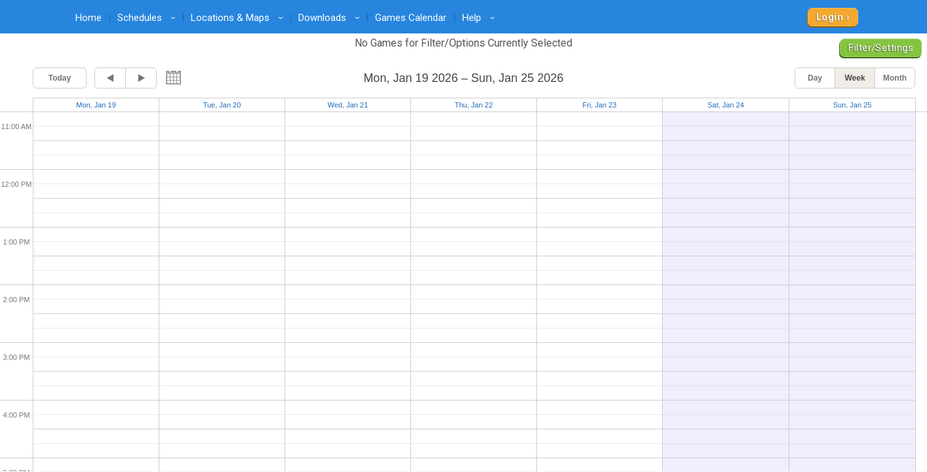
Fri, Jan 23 (600, 105)
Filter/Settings (880, 48)
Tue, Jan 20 (222, 105)
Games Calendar (410, 18)
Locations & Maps (239, 18)
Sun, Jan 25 (852, 105)
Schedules (148, 18)
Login (829, 17)
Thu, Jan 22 (473, 105)
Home (88, 18)
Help (480, 18)
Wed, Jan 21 (348, 105)
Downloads (331, 18)
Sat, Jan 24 (725, 105)
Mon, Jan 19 (96, 105)
